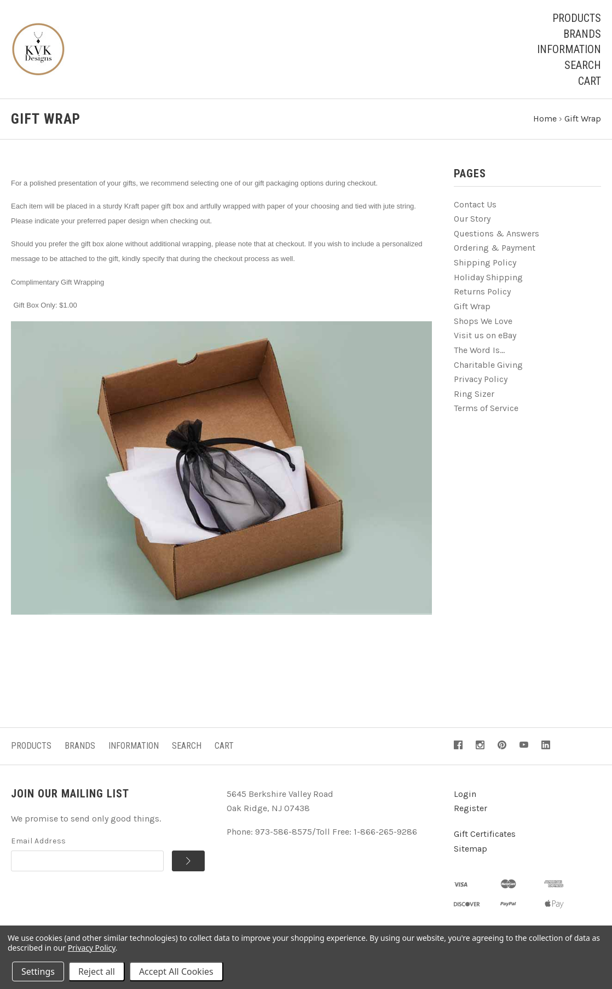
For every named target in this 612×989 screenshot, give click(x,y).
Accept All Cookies (176, 971)
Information (569, 49)
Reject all (96, 971)
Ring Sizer (474, 394)
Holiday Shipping (488, 277)
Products (576, 18)
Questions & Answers (496, 233)
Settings (38, 971)
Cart (589, 81)
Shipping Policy (485, 262)
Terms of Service (486, 408)
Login (465, 794)
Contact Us (475, 204)
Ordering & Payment (494, 247)
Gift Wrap (472, 306)
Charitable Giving (488, 365)
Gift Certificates (485, 834)
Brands (582, 34)
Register (470, 808)
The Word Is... (479, 350)
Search (582, 65)
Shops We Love (483, 321)
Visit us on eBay (485, 335)
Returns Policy (482, 291)
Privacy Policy (480, 379)
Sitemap (470, 848)
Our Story (472, 218)
